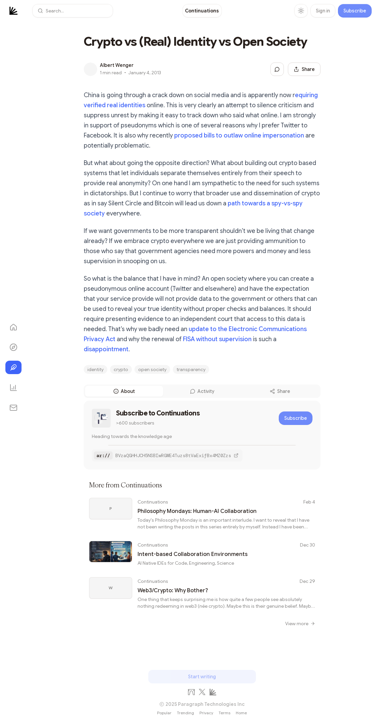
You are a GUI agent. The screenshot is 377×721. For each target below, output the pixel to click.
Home (241, 712)
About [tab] (124, 391)
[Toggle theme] (301, 10)
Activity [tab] (202, 391)
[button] (72, 10)
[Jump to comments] (277, 69)
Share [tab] (280, 391)
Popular (164, 712)
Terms (224, 712)
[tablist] (202, 391)
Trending (185, 712)
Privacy (206, 712)
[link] (202, 10)
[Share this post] (304, 69)
